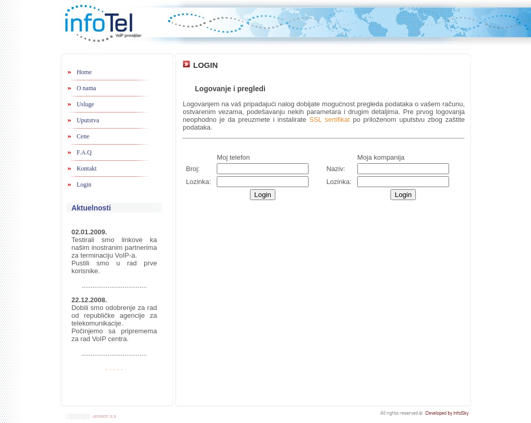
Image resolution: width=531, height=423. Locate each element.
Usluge (85, 104)
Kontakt (87, 168)
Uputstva (88, 120)
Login (84, 184)
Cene (83, 136)
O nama (86, 88)
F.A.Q (84, 152)
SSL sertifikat (329, 119)
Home (84, 72)
